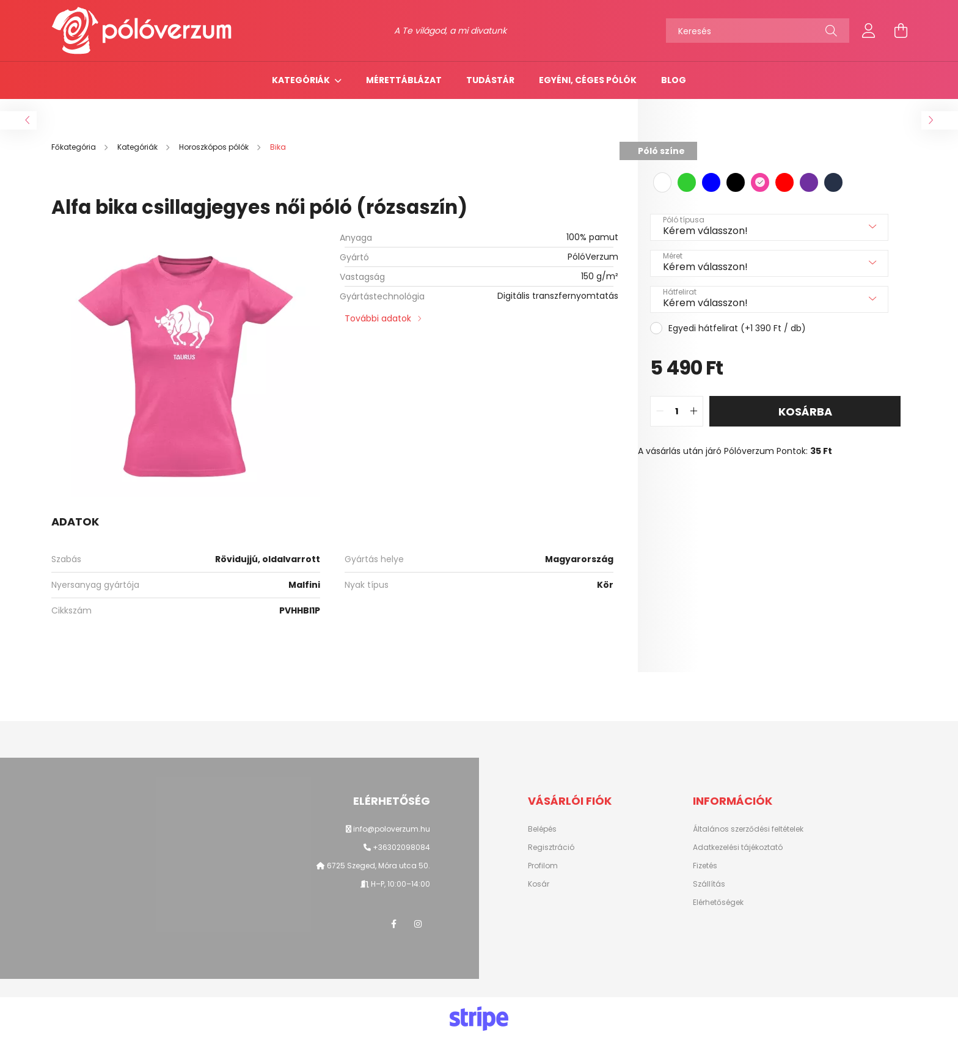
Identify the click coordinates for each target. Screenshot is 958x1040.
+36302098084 (401, 847)
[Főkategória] (74, 147)
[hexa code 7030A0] (809, 182)
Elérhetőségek (718, 902)
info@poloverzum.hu (391, 829)
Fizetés (705, 866)
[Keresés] (757, 30)
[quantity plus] (693, 411)
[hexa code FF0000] (784, 182)
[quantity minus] (660, 411)
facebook (393, 924)
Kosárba (805, 411)
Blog (673, 80)
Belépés (542, 829)
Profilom (543, 866)
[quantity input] (676, 411)
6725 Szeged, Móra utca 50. (377, 865)
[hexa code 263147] (833, 182)
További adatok (378, 318)
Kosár (538, 884)
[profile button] (869, 30)
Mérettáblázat (404, 80)
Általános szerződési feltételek (748, 829)
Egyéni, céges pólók (588, 80)
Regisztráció (551, 847)
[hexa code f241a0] (760, 182)
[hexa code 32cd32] (687, 182)
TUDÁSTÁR (490, 80)
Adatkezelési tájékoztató (738, 847)
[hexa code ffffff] (662, 182)
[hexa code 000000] (735, 182)
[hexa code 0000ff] (711, 182)
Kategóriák (302, 80)
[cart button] (900, 30)
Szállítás (709, 884)
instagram (418, 924)
